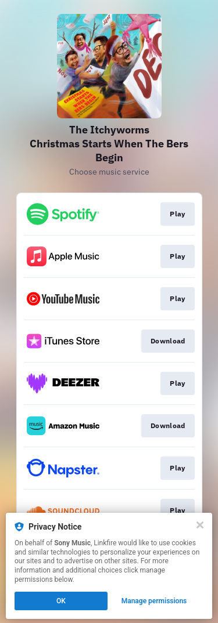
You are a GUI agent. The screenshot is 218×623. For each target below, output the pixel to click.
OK (61, 601)
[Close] (200, 525)
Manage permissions (154, 601)
